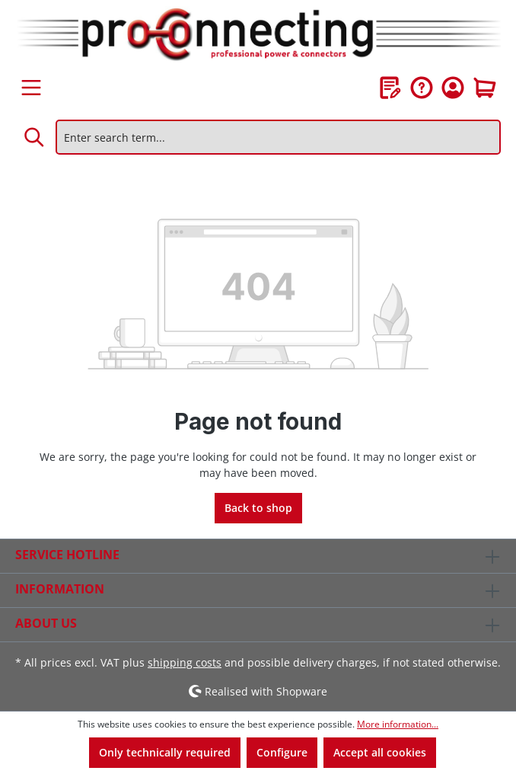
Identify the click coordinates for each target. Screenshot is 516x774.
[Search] (35, 137)
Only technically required (165, 752)
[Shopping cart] (485, 87)
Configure (281, 752)
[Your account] (453, 87)
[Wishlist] (390, 87)
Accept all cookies (379, 752)
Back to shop (258, 508)
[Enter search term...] (278, 137)
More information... (397, 724)
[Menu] (31, 87)
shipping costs (184, 662)
